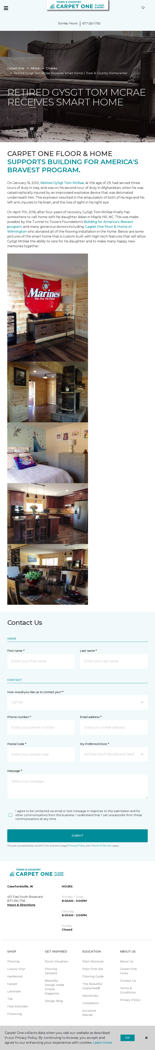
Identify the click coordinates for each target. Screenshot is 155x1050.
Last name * (88, 650)
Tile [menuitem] (10, 999)
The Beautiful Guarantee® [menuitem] (92, 986)
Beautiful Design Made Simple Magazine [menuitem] (54, 987)
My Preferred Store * (94, 744)
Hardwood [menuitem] (14, 976)
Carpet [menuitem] (12, 984)
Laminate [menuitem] (14, 991)
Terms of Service (101, 845)
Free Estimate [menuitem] (17, 1006)
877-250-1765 (91, 23)
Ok (127, 1037)
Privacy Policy (76, 845)
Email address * (91, 717)
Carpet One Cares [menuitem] (128, 971)
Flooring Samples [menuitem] (51, 971)
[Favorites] (143, 8)
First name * (15, 650)
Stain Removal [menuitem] (92, 961)
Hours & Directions (21, 905)
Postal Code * (16, 744)
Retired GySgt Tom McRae (62, 183)
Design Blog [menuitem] (54, 1001)
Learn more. (102, 1043)
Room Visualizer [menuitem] (56, 961)
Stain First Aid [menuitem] (92, 969)
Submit (77, 835)
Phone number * (19, 717)
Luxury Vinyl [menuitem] (16, 969)
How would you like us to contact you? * (35, 692)
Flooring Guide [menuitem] (93, 976)
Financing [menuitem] (14, 1014)
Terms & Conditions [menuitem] (128, 990)
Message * (14, 771)
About (35, 68)
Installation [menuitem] (90, 1003)
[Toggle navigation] (5, 8)
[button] (77, 702)
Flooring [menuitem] (13, 961)
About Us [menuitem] (126, 961)
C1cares (51, 68)
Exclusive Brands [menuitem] (89, 1013)
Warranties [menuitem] (90, 996)
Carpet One (15, 68)
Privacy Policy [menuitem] (130, 1000)
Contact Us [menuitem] (128, 981)
